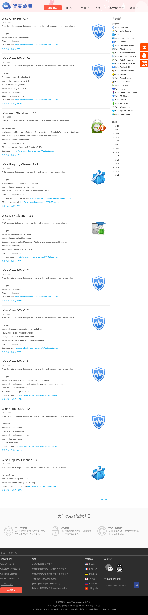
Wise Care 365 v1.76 (16, 58)
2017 (117, 156)
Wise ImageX (120, 42)
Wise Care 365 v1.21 (16, 361)
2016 (117, 160)
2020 (117, 148)
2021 (117, 145)
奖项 (55, 606)
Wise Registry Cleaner (124, 45)
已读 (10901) (16, 103)
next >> (104, 500)
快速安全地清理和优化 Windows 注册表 (50, 588)
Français (91, 569)
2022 (117, 141)
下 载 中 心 (7, 583)
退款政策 (71, 606)
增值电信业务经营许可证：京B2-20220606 (98, 609)
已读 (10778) (16, 206)
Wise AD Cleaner (122, 96)
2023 (117, 137)
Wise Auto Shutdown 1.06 (19, 113)
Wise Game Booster (123, 82)
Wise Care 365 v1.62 (16, 270)
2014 (117, 167)
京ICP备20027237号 (69, 609)
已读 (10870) (16, 49)
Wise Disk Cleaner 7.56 (17, 215)
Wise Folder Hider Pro (124, 38)
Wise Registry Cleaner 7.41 (20, 164)
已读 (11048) (16, 490)
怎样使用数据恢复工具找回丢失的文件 (49, 569)
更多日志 (5, 49)
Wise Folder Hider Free (125, 63)
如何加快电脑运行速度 (42, 564)
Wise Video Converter (124, 71)
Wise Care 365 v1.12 (16, 408)
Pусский (91, 583)
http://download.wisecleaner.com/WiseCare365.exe (36, 45)
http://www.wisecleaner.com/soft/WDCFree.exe (38, 257)
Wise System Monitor (124, 111)
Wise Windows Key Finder (126, 107)
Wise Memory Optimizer (125, 53)
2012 (117, 175)
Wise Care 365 (121, 27)
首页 (50, 606)
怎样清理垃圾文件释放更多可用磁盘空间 (50, 574)
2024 (117, 133)
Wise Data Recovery (123, 31)
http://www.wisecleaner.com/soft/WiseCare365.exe (36, 395)
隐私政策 (80, 606)
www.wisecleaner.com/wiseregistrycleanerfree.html (51, 198)
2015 (117, 164)
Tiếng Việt (91, 588)
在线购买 (11, 590)
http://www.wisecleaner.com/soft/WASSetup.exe (34, 151)
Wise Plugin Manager (124, 114)
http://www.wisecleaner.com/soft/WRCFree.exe (39, 202)
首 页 (2, 553)
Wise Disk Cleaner (123, 49)
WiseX (118, 34)
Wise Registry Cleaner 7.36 (20, 460)
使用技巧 (62, 606)
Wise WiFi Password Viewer (127, 92)
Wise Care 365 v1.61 (16, 310)
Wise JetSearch (121, 85)
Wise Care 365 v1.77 (16, 18)
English (90, 564)
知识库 (97, 606)
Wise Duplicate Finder (124, 67)
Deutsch (91, 574)
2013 (117, 171)
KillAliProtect (120, 100)
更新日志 (13, 553)
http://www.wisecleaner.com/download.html (45, 486)
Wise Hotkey (120, 74)
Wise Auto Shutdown (124, 60)
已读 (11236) (16, 261)
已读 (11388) (16, 155)
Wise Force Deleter (123, 78)
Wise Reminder (121, 89)
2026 (117, 126)
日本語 (90, 578)
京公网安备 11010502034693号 (45, 609)
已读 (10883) (16, 300)
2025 (117, 130)
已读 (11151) (16, 399)
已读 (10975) (16, 352)
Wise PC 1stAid (121, 103)
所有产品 (116, 24)
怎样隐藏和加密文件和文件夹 (45, 578)
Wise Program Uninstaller (126, 56)
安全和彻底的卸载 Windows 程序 (47, 583)
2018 (117, 152)
